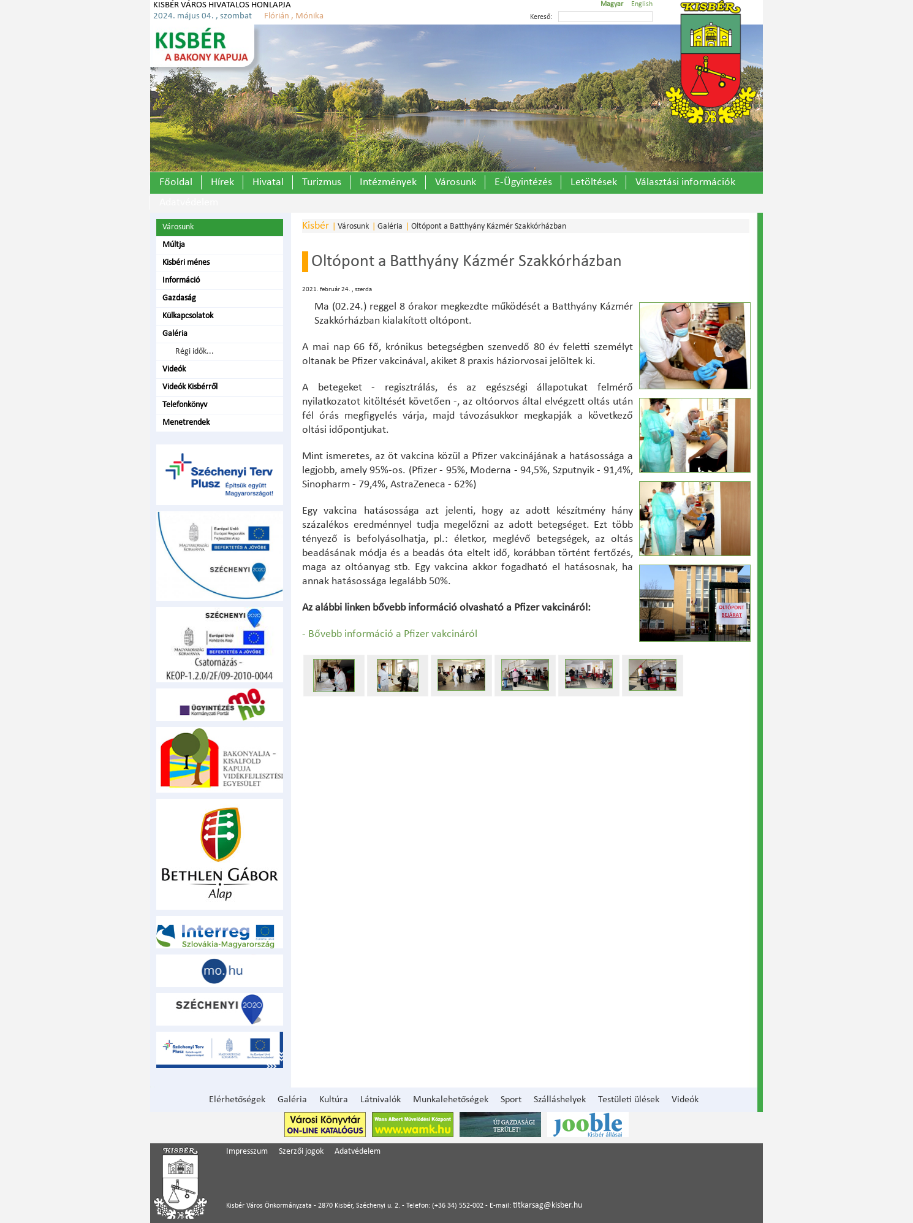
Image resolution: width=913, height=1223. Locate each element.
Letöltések (593, 182)
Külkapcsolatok (187, 316)
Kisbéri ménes (186, 262)
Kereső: (541, 17)
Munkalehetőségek (450, 1100)
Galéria (175, 333)
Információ (181, 280)
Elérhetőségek (237, 1100)
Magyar (611, 4)
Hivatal (268, 182)
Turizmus (321, 182)
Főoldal (175, 182)
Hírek (222, 182)
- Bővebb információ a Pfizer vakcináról (389, 634)
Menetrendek (186, 422)
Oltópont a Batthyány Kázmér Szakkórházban (488, 226)
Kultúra (333, 1100)
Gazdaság (179, 298)
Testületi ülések (628, 1100)
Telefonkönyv (184, 405)
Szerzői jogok (301, 1151)
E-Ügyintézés (523, 182)
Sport (511, 1100)
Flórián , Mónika (294, 16)
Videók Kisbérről (190, 387)
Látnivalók (380, 1100)
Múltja (173, 245)
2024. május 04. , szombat (202, 16)
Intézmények (388, 182)
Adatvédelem (188, 202)
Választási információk (685, 182)
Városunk (455, 182)
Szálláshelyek (560, 1100)
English (642, 4)
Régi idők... (193, 351)
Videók (174, 369)
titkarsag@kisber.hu (547, 1205)
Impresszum (247, 1151)
